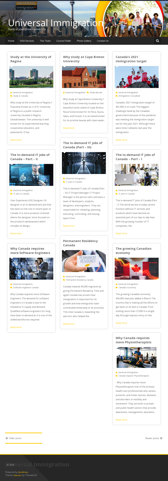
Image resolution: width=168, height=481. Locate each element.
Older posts (13, 438)
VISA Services (27, 40)
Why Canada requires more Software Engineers (30, 250)
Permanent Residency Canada (79, 279)
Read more (16, 139)
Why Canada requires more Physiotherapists (133, 340)
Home (11, 40)
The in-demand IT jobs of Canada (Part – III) (82, 145)
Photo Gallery (84, 40)
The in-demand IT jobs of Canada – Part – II (30, 157)
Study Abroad (96, 92)
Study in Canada (20, 95)
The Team (45, 40)
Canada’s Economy (127, 287)
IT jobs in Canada (74, 181)
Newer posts (154, 438)
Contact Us (103, 40)
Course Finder (63, 40)
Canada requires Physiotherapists (134, 375)
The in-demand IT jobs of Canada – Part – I (135, 157)
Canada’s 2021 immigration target (131, 59)
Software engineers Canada (26, 287)
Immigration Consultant (129, 95)
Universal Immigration (55, 22)
